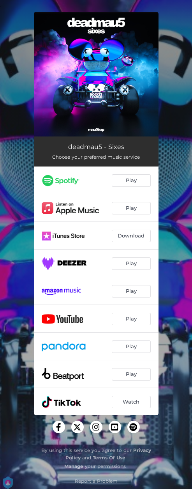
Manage (73, 466)
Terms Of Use (109, 458)
